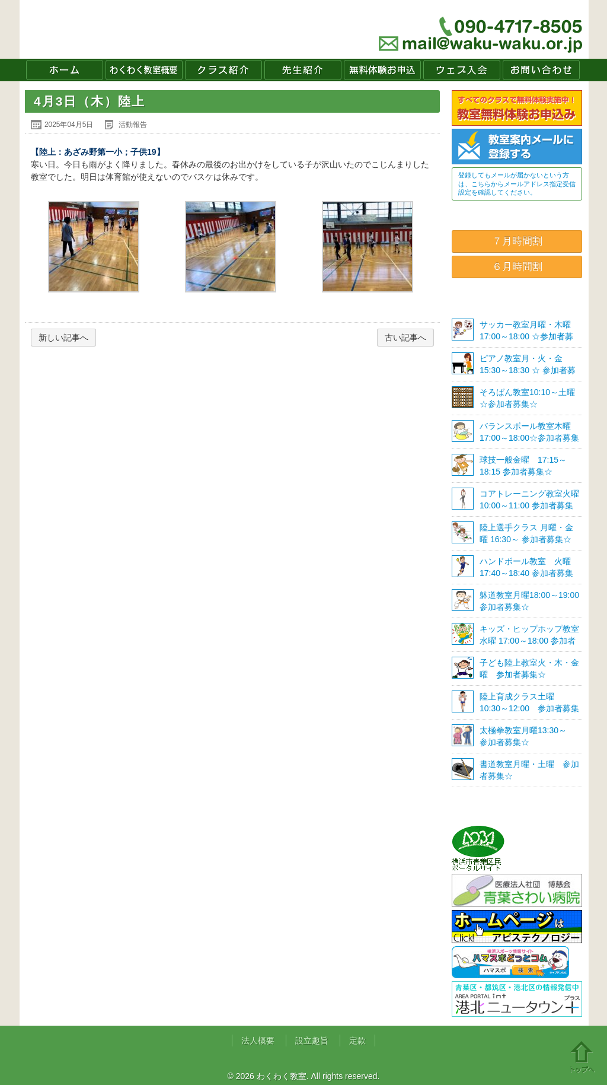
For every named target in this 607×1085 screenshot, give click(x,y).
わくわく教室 (134, 29)
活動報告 (133, 124)
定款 (357, 1040)
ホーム (64, 70)
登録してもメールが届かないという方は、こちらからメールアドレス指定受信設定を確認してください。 (517, 183)
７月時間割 (517, 241)
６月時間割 (517, 266)
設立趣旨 (311, 1040)
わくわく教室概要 (144, 70)
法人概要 (257, 1040)
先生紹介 (302, 70)
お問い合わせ (541, 70)
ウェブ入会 (461, 70)
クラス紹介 (223, 70)
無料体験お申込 (382, 70)
